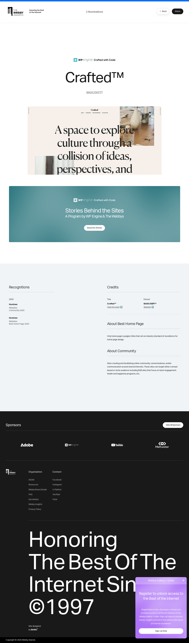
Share (177, 11)
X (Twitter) (56, 490)
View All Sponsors (173, 425)
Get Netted (34, 500)
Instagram (57, 485)
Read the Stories (94, 228)
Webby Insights (35, 504)
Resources (33, 485)
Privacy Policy (35, 509)
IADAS (31, 480)
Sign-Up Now (161, 631)
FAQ (30, 495)
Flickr (54, 500)
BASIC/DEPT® (94, 92)
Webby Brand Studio (38, 490)
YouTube (56, 495)
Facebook (56, 480)
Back (163, 11)
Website (147, 307)
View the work (113, 307)
